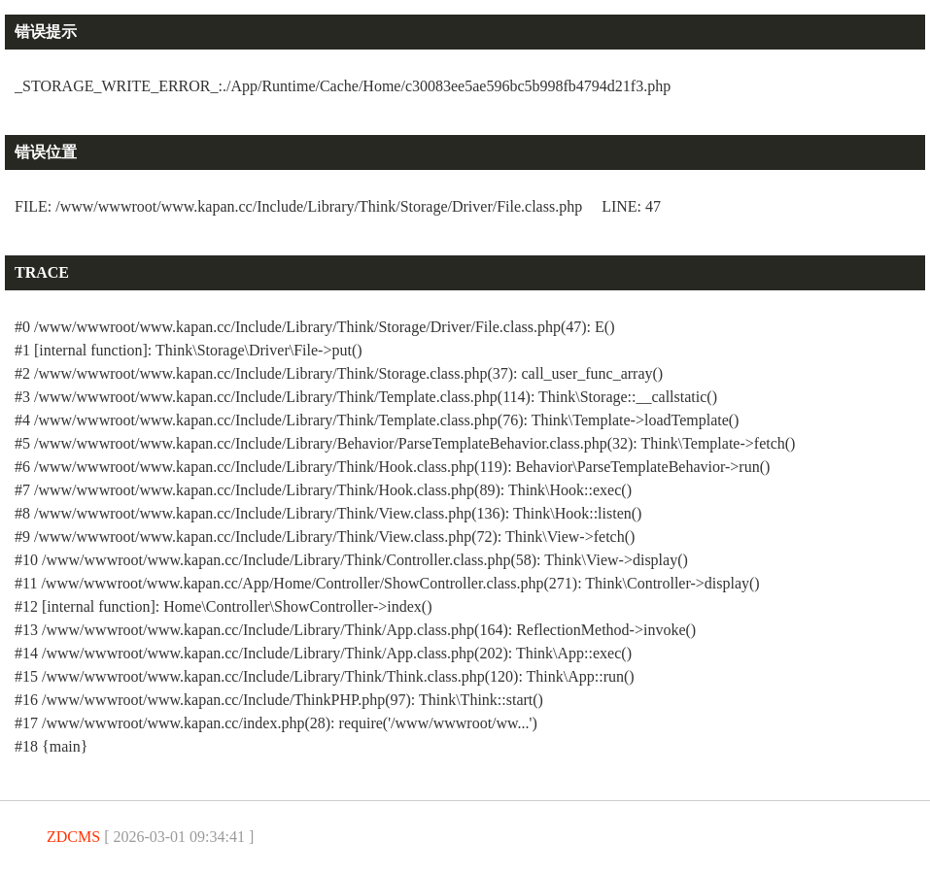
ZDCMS (73, 836)
